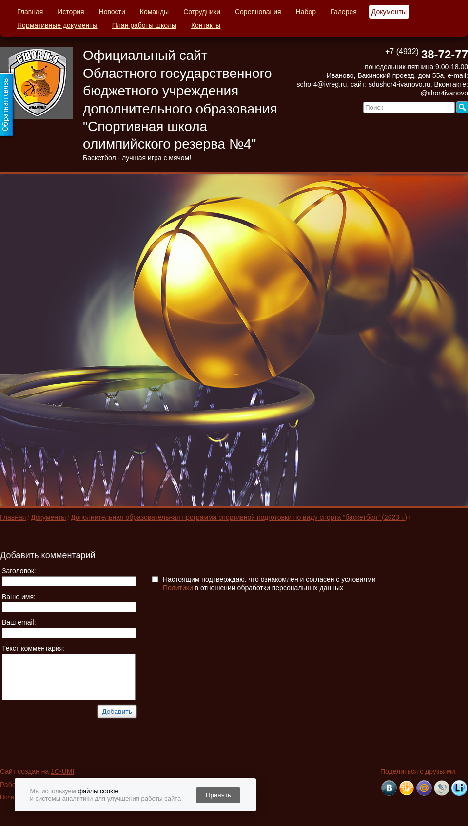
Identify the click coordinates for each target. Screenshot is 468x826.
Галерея (344, 12)
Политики (178, 588)
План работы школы (144, 25)
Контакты (205, 25)
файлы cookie (98, 791)
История (71, 12)
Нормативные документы (57, 25)
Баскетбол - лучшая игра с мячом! (137, 158)
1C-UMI (62, 771)
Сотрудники (201, 12)
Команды (154, 12)
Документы (389, 12)
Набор (306, 12)
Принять (218, 795)
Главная (30, 12)
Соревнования (258, 12)
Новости (112, 12)
